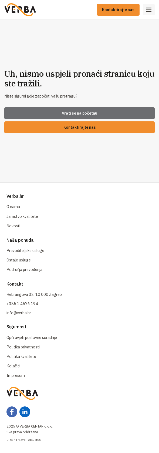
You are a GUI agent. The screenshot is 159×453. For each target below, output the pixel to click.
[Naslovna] (20, 9)
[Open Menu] (149, 9)
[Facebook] (11, 411)
